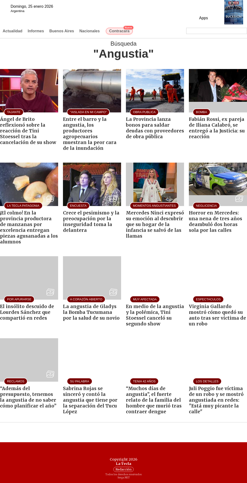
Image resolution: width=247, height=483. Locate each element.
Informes (36, 31)
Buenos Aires (61, 31)
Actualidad (12, 31)
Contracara (120, 30)
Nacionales (89, 31)
